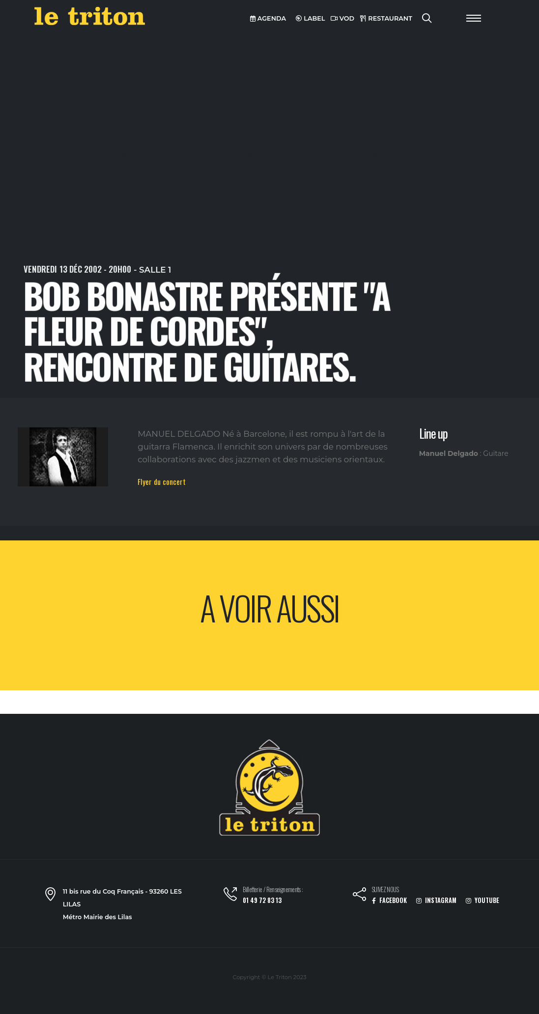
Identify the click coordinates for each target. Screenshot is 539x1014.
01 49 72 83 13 (262, 900)
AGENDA (268, 18)
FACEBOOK (389, 900)
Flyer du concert (162, 481)
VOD (342, 18)
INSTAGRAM (436, 900)
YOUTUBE (482, 900)
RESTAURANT (386, 18)
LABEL (310, 18)
